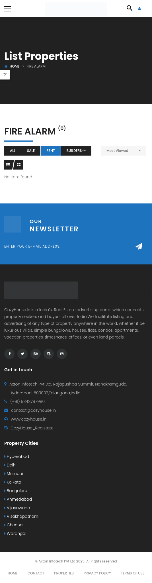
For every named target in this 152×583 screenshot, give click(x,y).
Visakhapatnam (21, 516)
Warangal (15, 533)
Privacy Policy (97, 573)
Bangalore (15, 491)
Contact (36, 573)
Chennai (14, 525)
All (12, 150)
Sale (31, 150)
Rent (50, 150)
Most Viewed (117, 150)
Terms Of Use (132, 573)
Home (15, 66)
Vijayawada (17, 508)
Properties (64, 573)
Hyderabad (16, 456)
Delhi (10, 465)
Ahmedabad (18, 499)
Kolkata (12, 482)
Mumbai (13, 473)
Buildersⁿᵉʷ (76, 150)
